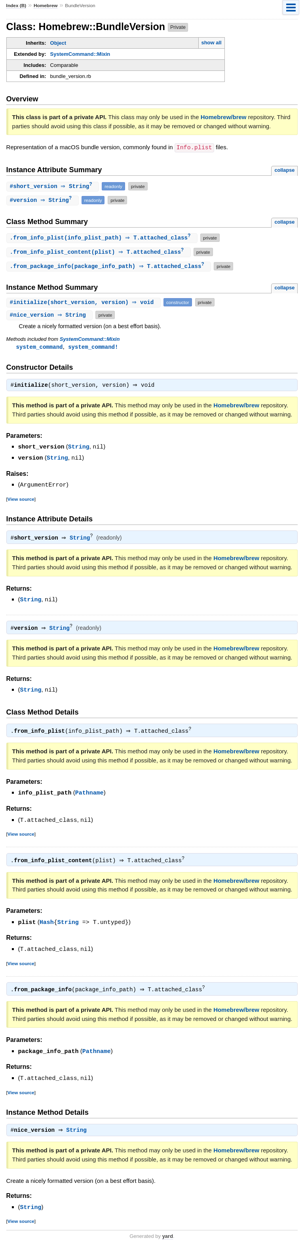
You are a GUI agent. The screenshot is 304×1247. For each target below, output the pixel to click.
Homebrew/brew (224, 117)
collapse (284, 170)
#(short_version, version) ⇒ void (84, 304)
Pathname (89, 793)
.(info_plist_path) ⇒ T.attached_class (103, 238)
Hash (47, 922)
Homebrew (45, 5)
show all (211, 43)
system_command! (93, 348)
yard (167, 1235)
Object (58, 43)
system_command (39, 348)
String (78, 449)
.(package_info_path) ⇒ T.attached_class (110, 268)
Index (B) (16, 5)
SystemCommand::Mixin (80, 54)
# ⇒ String (54, 186)
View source (21, 500)
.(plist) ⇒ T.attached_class (99, 253)
